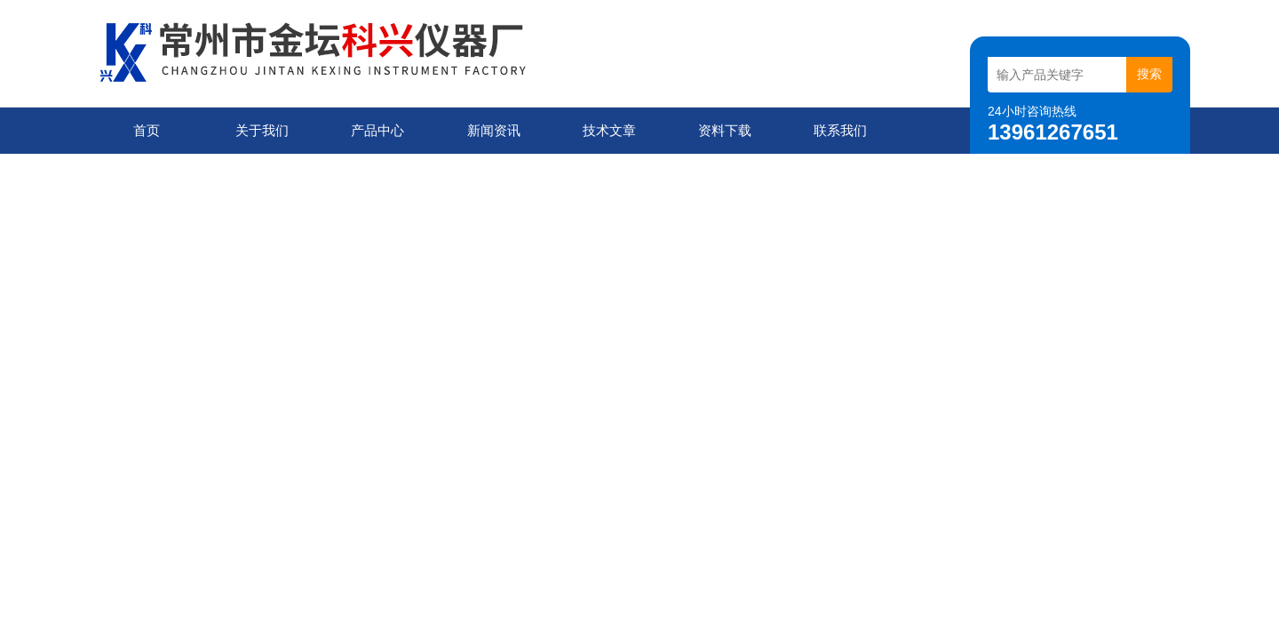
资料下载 (724, 130)
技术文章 (609, 130)
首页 (146, 130)
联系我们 (840, 130)
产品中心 (377, 130)
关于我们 (262, 130)
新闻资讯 (493, 130)
